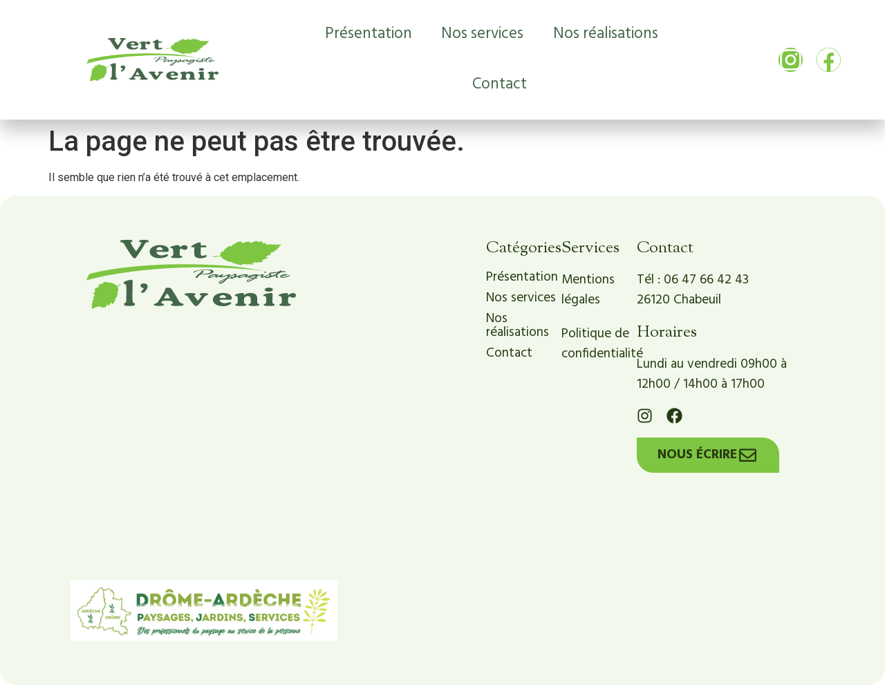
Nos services (482, 33)
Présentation (368, 33)
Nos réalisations (605, 33)
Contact (499, 84)
